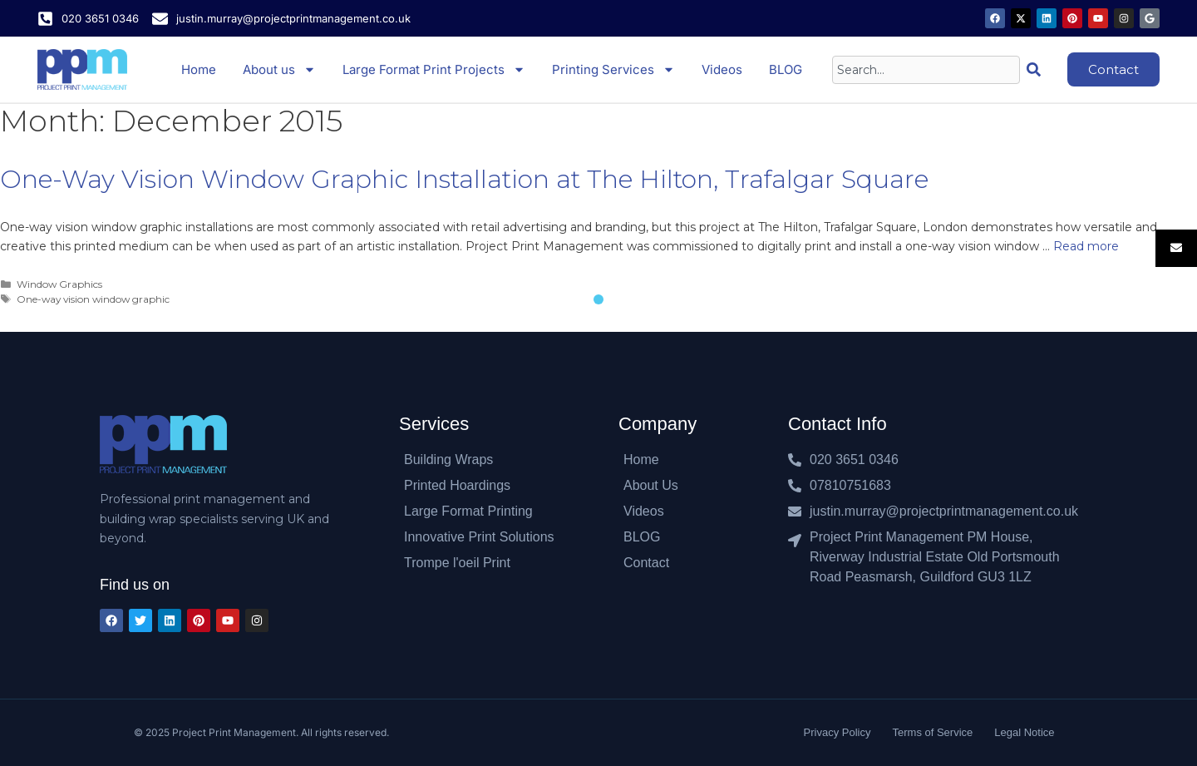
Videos (722, 69)
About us (279, 69)
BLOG (785, 69)
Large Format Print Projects (433, 69)
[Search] (1037, 70)
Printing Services (613, 69)
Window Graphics (59, 284)
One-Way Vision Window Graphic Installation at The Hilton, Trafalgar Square (464, 179)
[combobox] (926, 70)
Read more (1086, 246)
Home (198, 69)
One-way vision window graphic (93, 299)
